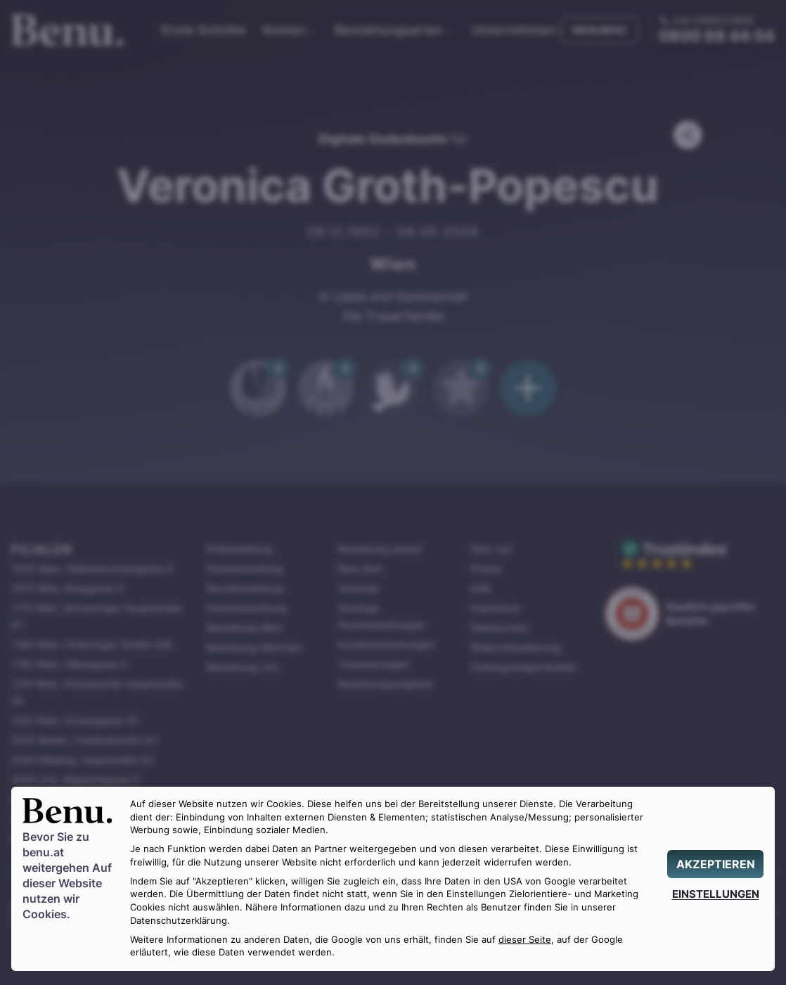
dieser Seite (524, 939)
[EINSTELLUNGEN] (715, 894)
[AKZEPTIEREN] (715, 864)
